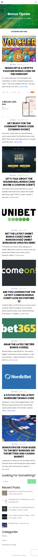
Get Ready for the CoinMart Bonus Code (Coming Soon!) (19, 126)
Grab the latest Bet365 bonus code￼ (19, 346)
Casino (4, 540)
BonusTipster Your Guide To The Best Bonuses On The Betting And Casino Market (19, 452)
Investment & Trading (9, 545)
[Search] (31, 481)
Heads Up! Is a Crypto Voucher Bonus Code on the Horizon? (19, 71)
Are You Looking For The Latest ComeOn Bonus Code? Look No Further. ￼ (19, 296)
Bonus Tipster (19, 14)
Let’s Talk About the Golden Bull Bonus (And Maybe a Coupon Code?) (19, 181)
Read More (24, 87)
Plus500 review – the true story (19, 523)
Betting (13, 64)
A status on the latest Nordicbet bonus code (19, 396)
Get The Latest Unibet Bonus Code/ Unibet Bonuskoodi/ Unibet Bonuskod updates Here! (19, 238)
